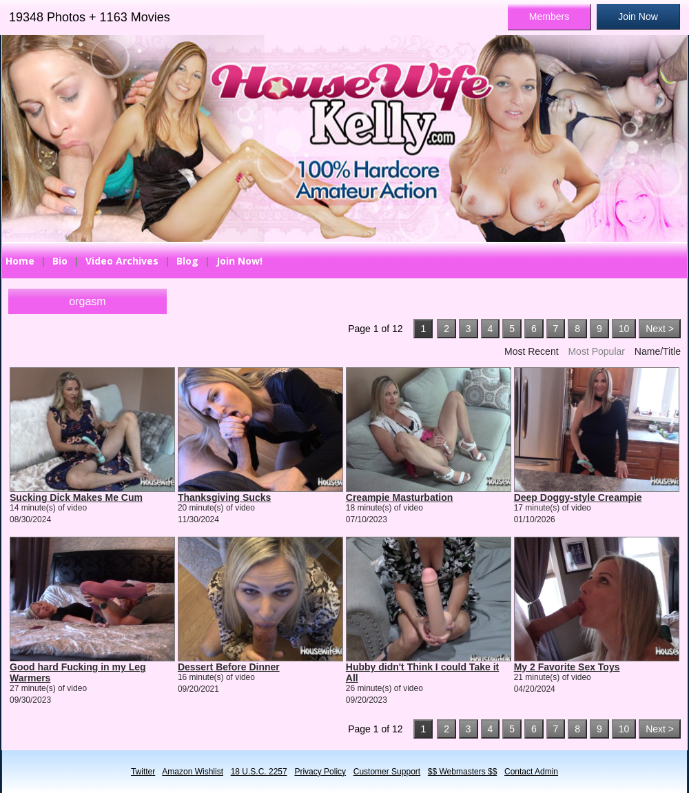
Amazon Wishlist (192, 771)
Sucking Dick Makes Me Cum (76, 497)
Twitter (143, 771)
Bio (60, 260)
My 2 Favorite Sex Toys (567, 666)
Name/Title (658, 351)
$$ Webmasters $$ (462, 771)
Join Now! (239, 260)
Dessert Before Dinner (229, 666)
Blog (187, 260)
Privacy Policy (320, 771)
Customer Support (386, 771)
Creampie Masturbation (399, 497)
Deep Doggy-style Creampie (578, 497)
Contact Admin (531, 771)
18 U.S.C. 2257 (259, 771)
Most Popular (596, 351)
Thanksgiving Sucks (224, 497)
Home (20, 260)
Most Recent (531, 351)
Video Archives (121, 260)
